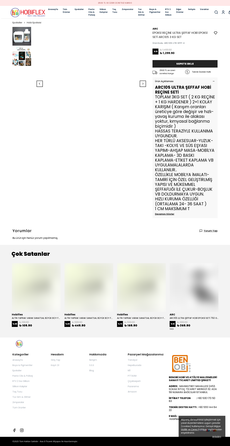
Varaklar (204, 9)
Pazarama (133, 386)
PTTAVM (132, 375)
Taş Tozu (114, 10)
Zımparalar (127, 9)
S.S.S (91, 365)
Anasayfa (53, 9)
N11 (129, 370)
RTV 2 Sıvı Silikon (168, 12)
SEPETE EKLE (185, 64)
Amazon (132, 391)
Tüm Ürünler (66, 10)
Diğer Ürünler (179, 10)
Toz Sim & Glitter (141, 12)
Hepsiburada (134, 365)
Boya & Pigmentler (154, 10)
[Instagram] (22, 430)
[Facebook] (14, 430)
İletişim (191, 9)
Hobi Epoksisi (34, 22)
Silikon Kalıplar (104, 10)
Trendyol (132, 359)
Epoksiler (79, 9)
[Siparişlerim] (223, 12)
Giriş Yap (55, 359)
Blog (91, 370)
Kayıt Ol (55, 365)
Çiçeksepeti (134, 381)
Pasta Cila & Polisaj (91, 12)
